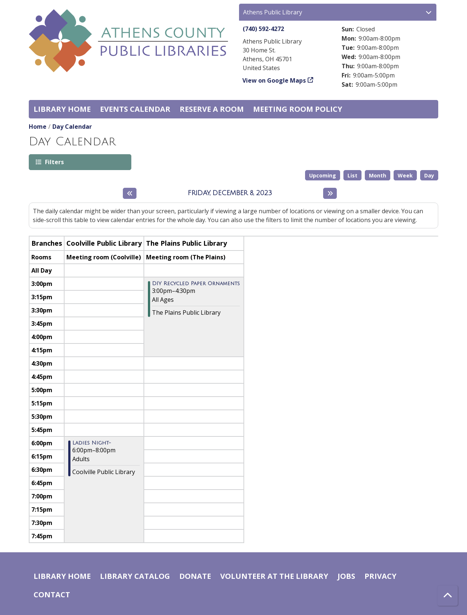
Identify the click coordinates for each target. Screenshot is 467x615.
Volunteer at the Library (274, 576)
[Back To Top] (447, 595)
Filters (54, 162)
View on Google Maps (274, 80)
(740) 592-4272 (263, 29)
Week (405, 175)
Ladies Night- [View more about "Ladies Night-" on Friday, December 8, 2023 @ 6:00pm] (91, 443)
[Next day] (330, 193)
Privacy (380, 576)
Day (429, 175)
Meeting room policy (297, 109)
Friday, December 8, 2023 (230, 193)
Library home (62, 109)
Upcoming (322, 175)
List (352, 175)
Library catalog (135, 576)
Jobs (346, 576)
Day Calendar (72, 126)
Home (37, 126)
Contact (52, 595)
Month (377, 175)
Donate (195, 576)
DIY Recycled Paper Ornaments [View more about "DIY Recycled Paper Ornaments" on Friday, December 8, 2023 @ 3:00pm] (196, 283)
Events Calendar (135, 109)
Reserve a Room (212, 109)
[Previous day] (129, 193)
